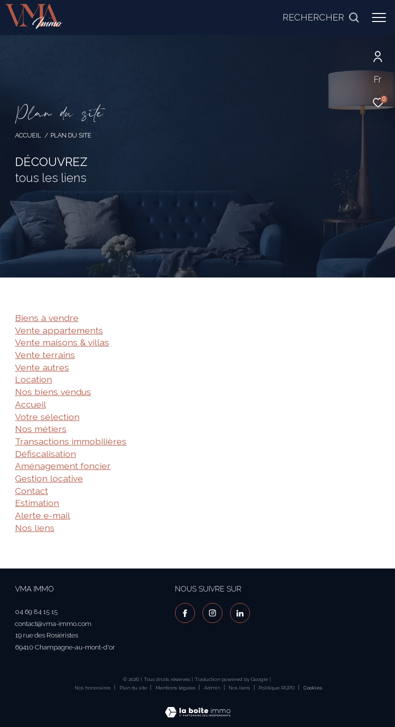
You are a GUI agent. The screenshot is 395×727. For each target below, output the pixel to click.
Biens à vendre (46, 317)
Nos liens (34, 527)
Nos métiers (40, 429)
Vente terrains (45, 355)
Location (33, 379)
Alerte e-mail (42, 515)
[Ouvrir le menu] (379, 17)
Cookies (313, 687)
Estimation (37, 503)
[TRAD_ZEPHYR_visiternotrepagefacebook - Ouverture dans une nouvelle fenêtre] (185, 613)
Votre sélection (47, 417)
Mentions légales (176, 687)
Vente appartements (59, 330)
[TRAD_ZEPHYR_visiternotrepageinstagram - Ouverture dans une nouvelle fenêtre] (212, 613)
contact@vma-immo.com (53, 624)
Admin (213, 687)
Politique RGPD (276, 687)
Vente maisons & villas (62, 342)
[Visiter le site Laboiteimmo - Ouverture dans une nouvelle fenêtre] (197, 706)
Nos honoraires (92, 687)
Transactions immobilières (70, 441)
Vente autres (42, 367)
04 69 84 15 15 (36, 612)
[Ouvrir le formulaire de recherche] (321, 17)
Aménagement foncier (62, 465)
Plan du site (134, 687)
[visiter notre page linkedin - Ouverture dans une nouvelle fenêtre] (240, 613)
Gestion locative (49, 478)
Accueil (28, 135)
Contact (31, 491)
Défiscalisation (45, 453)
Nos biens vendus (53, 391)
